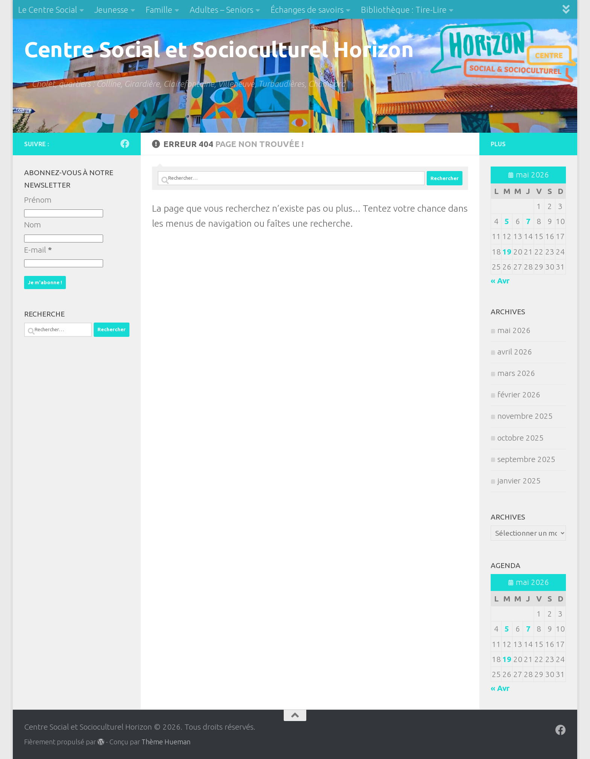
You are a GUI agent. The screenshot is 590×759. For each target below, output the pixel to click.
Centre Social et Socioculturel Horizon (219, 49)
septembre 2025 (526, 459)
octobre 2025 (520, 437)
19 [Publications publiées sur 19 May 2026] (506, 251)
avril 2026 (514, 351)
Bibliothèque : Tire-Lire (404, 9)
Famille (159, 9)
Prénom (38, 199)
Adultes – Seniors (221, 9)
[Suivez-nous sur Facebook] (124, 143)
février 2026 (518, 394)
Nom (32, 224)
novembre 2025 (525, 416)
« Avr (500, 280)
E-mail (38, 249)
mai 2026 (514, 330)
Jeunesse (111, 9)
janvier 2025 (519, 480)
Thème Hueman (165, 741)
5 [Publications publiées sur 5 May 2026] (507, 221)
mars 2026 (516, 373)
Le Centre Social (47, 9)
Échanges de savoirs (307, 9)
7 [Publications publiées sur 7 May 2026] (528, 221)
